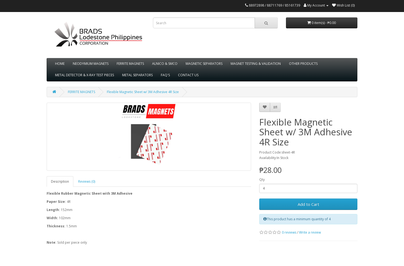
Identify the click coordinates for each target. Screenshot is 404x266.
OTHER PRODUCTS (303, 63)
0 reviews (289, 232)
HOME (60, 63)
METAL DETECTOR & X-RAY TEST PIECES (84, 75)
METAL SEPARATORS (137, 75)
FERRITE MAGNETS (130, 63)
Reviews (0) (86, 181)
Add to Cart (308, 204)
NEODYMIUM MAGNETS (90, 63)
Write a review (310, 232)
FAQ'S (165, 75)
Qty (262, 179)
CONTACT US (188, 75)
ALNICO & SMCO (164, 63)
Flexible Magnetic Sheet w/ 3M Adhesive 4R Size (143, 92)
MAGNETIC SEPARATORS (204, 63)
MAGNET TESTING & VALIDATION (256, 63)
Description (60, 181)
